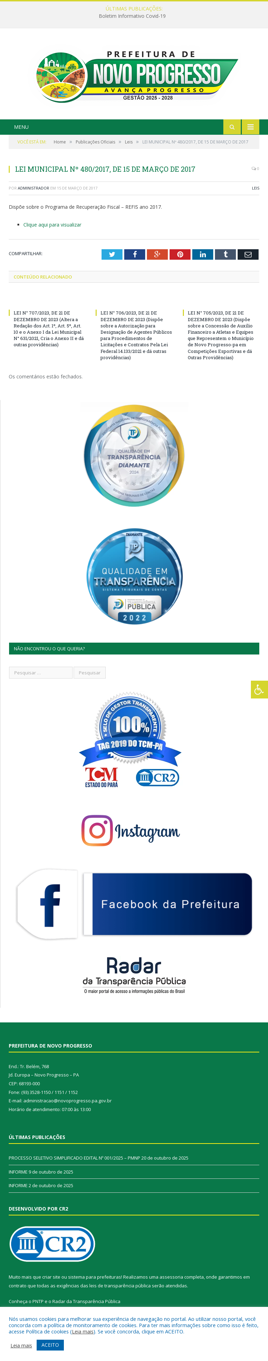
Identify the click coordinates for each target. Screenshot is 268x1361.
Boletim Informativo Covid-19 (132, 16)
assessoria (171, 1277)
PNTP (38, 1301)
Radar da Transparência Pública (86, 1301)
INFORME (18, 1172)
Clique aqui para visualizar (52, 224)
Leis (255, 188)
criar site (51, 1277)
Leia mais (83, 1331)
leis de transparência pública (120, 1285)
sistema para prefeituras (94, 1277)
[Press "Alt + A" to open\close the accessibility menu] (259, 689)
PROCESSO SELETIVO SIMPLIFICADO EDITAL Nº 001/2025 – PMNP (74, 1158)
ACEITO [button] (50, 1344)
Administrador (33, 188)
